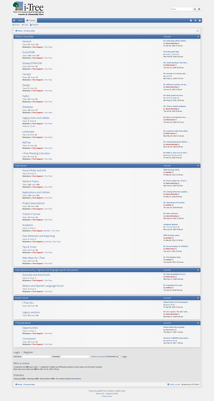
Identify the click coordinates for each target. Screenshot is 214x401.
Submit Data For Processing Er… (176, 302)
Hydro (25, 96)
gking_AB (169, 305)
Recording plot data (171, 52)
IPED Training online (171, 170)
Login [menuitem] (196, 21)
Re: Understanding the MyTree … (176, 142)
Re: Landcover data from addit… (176, 131)
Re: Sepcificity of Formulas (174, 202)
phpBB (99, 391)
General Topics (30, 181)
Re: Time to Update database (174, 106)
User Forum (20, 165)
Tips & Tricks (29, 247)
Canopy (26, 74)
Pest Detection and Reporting (38, 236)
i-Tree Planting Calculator (36, 153)
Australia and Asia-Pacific (36, 274)
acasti (168, 76)
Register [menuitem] (200, 21)
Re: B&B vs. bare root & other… (175, 153)
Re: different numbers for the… (175, 84)
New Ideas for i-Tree (33, 257)
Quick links (14, 21)
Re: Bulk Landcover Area (173, 95)
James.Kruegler (171, 98)
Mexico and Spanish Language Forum (43, 285)
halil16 (116, 393)
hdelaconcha (170, 340)
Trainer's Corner (31, 214)
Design (26, 85)
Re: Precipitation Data (171, 257)
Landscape (28, 131)
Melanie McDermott (173, 155)
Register (35, 25)
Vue (32, 126)
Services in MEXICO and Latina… (176, 338)
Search (17, 25)
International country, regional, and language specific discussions (46, 270)
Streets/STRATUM (32, 63)
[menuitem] (191, 20)
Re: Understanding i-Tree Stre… (175, 63)
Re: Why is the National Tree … (175, 117)
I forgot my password (98, 356)
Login (26, 25)
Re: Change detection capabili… (175, 192)
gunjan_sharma (171, 54)
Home (20, 20)
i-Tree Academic (171, 227)
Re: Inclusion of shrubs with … (175, 73)
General (26, 41)
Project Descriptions (33, 203)
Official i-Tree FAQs (24, 36)
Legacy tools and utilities (35, 118)
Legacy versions (31, 312)
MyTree (26, 142)
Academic (27, 225)
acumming (47, 241)
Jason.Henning (171, 43)
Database (27, 107)
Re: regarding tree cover (172, 285)
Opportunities (30, 327)
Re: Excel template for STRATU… (176, 246)
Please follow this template (173, 327)
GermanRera (76, 379)
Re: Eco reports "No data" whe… (176, 312)
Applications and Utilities (36, 192)
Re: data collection (170, 213)
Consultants (29, 338)
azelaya (168, 172)
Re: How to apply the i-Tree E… (175, 181)
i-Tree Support (37, 47)
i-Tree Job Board (23, 323)
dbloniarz (47, 231)
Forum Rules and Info (34, 170)
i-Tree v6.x (28, 302)
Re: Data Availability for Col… (174, 274)
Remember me (114, 356)
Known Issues (21, 298)
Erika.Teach (170, 65)
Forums (32, 20)
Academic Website (170, 224)
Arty (103, 393)
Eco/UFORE (28, 52)
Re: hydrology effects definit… (175, 41)
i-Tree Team (48, 47)
